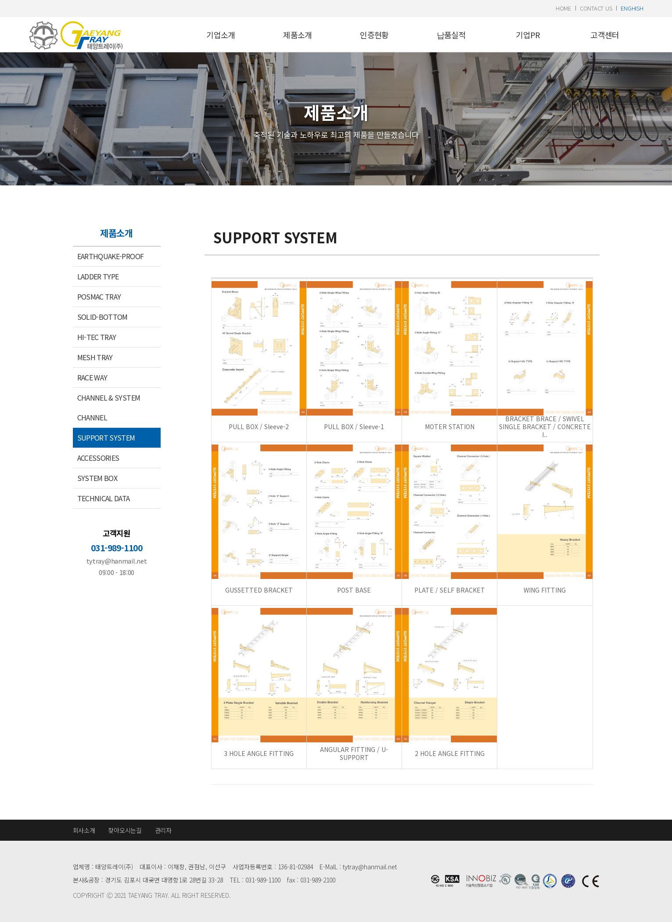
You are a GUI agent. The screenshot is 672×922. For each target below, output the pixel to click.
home (563, 8)
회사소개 (84, 830)
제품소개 (297, 34)
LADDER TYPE (98, 276)
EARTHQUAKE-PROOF (110, 256)
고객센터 (604, 34)
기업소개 (220, 34)
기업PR (528, 34)
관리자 (163, 830)
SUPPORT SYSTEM (106, 437)
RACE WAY (92, 377)
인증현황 (374, 34)
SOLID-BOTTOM (102, 316)
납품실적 (451, 34)
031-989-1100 (116, 548)
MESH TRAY (95, 357)
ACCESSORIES (98, 457)
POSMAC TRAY (99, 296)
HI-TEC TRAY (96, 337)
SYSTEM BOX (97, 478)
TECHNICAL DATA (103, 498)
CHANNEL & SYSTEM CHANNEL (108, 407)
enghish (632, 8)
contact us (596, 8)
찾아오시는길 (124, 830)
